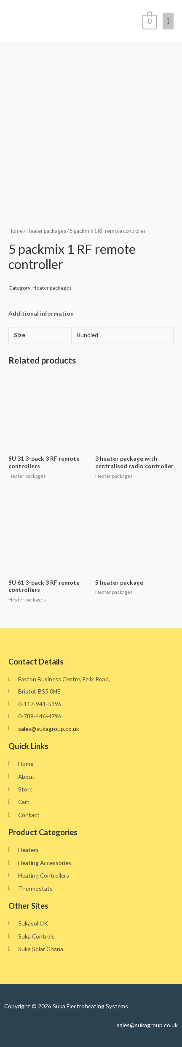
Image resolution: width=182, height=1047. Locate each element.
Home (15, 231)
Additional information (41, 313)
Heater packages (46, 231)
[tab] (91, 313)
